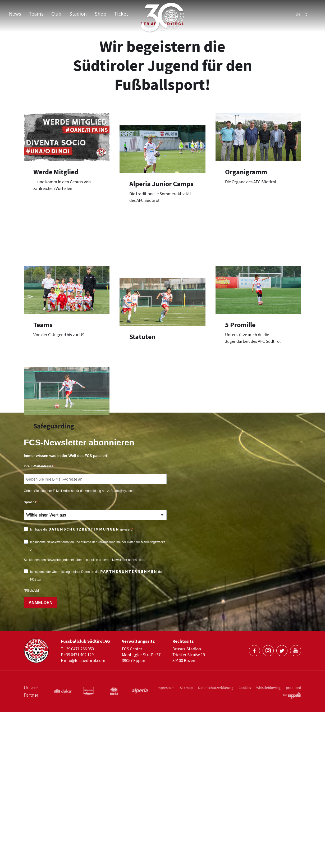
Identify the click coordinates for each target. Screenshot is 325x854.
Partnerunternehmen (128, 713)
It (305, 14)
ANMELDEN (41, 745)
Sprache (30, 645)
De (298, 14)
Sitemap (186, 830)
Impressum (166, 830)
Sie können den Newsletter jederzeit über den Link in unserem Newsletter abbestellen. (84, 702)
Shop (100, 13)
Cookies (245, 830)
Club (56, 13)
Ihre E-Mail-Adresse (38, 609)
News (15, 13)
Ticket (121, 13)
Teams (36, 13)
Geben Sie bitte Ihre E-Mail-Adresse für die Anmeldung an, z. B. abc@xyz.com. (79, 633)
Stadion (78, 13)
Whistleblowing (268, 830)
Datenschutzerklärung (215, 830)
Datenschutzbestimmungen (83, 671)
